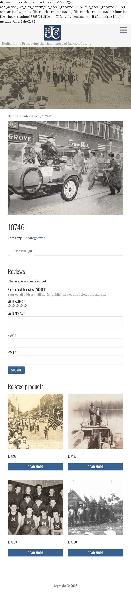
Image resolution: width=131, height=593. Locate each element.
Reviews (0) (22, 251)
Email (12, 352)
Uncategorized (29, 116)
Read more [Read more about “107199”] (35, 466)
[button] (125, 30)
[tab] (22, 251)
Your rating (16, 301)
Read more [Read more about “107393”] (35, 552)
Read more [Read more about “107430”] (95, 466)
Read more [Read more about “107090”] (95, 552)
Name (12, 336)
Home (12, 116)
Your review (16, 313)
